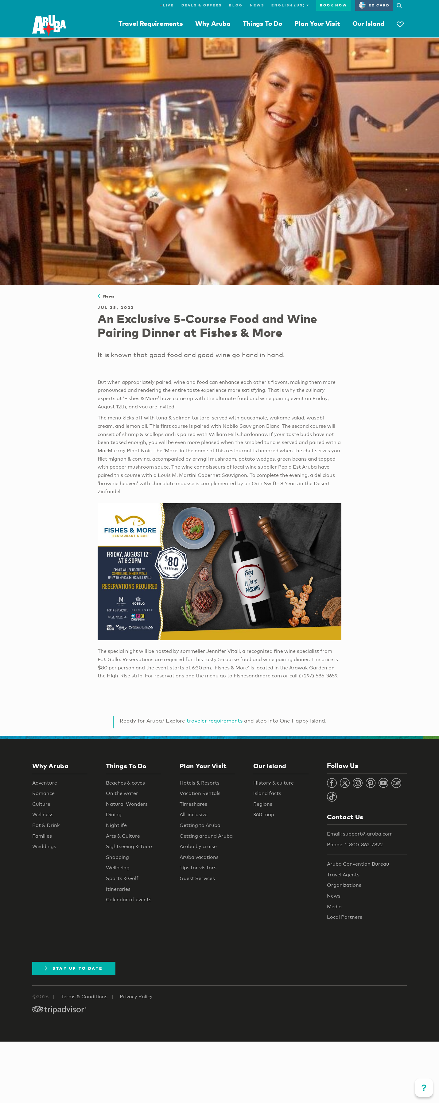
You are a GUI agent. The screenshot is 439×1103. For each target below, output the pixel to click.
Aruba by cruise (198, 846)
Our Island (368, 23)
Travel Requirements (150, 23)
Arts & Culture (123, 836)
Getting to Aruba (200, 825)
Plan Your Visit (317, 23)
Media (334, 907)
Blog (236, 5)
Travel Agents (343, 875)
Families (42, 836)
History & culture (273, 783)
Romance (43, 793)
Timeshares (193, 804)
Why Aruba (213, 23)
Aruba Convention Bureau (358, 864)
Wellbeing (118, 868)
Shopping (117, 857)
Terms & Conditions (84, 997)
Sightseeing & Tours (129, 846)
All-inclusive (194, 814)
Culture (41, 804)
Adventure (44, 783)
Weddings (44, 846)
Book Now (333, 5)
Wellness (42, 814)
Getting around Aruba (206, 836)
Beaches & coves (125, 783)
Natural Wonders (127, 804)
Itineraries (118, 889)
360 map (263, 814)
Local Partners (344, 917)
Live (167, 5)
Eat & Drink (46, 825)
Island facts (267, 793)
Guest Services (197, 878)
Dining (114, 814)
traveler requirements (215, 720)
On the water (122, 793)
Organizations (344, 885)
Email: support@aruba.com (360, 834)
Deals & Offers (201, 5)
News (257, 5)
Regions (262, 804)
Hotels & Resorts (199, 783)
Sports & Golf (122, 878)
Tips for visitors (198, 868)
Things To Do (262, 23)
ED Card (374, 5)
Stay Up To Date (74, 968)
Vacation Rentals (200, 793)
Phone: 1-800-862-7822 (355, 845)
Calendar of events (128, 899)
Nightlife (116, 825)
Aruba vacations (199, 857)
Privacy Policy (136, 997)
